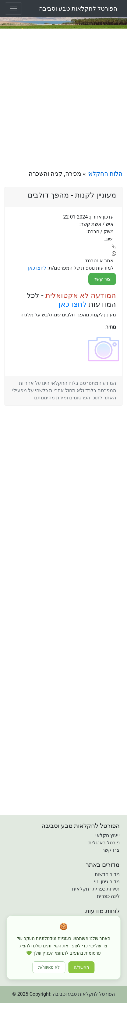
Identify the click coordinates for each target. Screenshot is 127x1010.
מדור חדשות (107, 874)
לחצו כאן (72, 304)
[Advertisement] (63, 99)
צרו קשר (111, 850)
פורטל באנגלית (104, 843)
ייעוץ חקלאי (107, 835)
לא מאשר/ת (49, 967)
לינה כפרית (108, 896)
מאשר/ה (81, 967)
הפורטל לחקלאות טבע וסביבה (78, 8)
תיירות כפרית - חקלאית (96, 889)
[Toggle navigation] (13, 8)
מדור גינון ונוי (107, 881)
